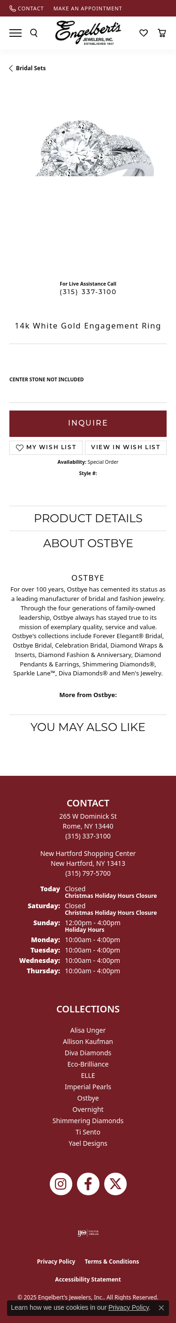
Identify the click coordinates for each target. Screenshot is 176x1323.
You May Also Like (88, 727)
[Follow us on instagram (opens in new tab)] (61, 1184)
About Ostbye (88, 543)
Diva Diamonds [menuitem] (88, 1052)
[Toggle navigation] (15, 33)
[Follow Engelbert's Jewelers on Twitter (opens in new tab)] (115, 1184)
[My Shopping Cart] (162, 33)
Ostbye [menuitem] (88, 1097)
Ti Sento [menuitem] (88, 1131)
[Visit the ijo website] (88, 1233)
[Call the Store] (88, 835)
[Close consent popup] (161, 1308)
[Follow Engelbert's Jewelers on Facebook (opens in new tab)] (88, 1184)
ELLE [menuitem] (88, 1075)
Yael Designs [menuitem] (88, 1143)
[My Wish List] (143, 33)
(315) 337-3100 (88, 292)
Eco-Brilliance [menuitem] (88, 1064)
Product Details (88, 518)
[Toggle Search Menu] (34, 33)
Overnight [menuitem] (87, 1109)
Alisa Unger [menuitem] (88, 1030)
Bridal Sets (31, 68)
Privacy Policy (56, 1261)
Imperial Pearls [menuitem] (88, 1086)
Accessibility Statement (88, 1279)
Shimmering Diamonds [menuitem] (88, 1120)
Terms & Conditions (111, 1261)
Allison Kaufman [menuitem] (88, 1041)
